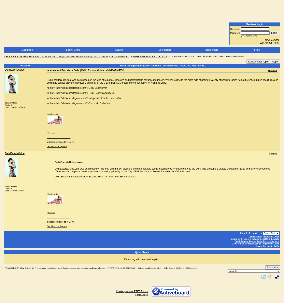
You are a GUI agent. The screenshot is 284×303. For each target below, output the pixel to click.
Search (119, 49)
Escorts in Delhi (271, 236)
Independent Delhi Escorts (265, 239)
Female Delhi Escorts (240, 239)
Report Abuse (141, 295)
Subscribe (272, 267)
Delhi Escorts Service (125, 176)
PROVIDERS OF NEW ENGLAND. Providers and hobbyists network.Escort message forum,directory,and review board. (66, 56)
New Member (272, 40)
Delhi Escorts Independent (68, 176)
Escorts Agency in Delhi (266, 243)
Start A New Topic (258, 61)
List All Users (73, 49)
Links (257, 49)
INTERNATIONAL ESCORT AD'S (150, 56)
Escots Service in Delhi (267, 246)
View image (51, 133)
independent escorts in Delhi (60, 142)
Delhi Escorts (90, 176)
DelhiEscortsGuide (14, 69)
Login (274, 32)
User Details (165, 49)
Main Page (27, 49)
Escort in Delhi (105, 176)
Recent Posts (211, 49)
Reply (275, 61)
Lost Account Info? (269, 42)
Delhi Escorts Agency (57, 146)
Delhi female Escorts (242, 243)
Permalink (272, 70)
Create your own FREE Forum (132, 291)
